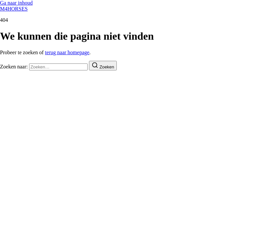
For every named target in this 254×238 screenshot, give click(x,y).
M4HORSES (14, 9)
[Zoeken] (103, 65)
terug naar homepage (67, 52)
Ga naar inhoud (16, 3)
